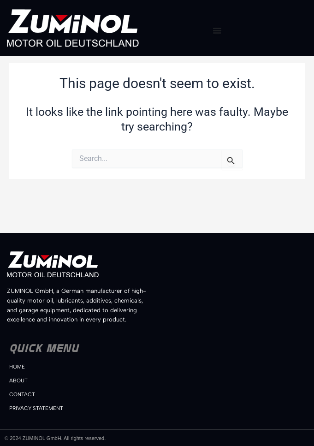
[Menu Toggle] (217, 30)
